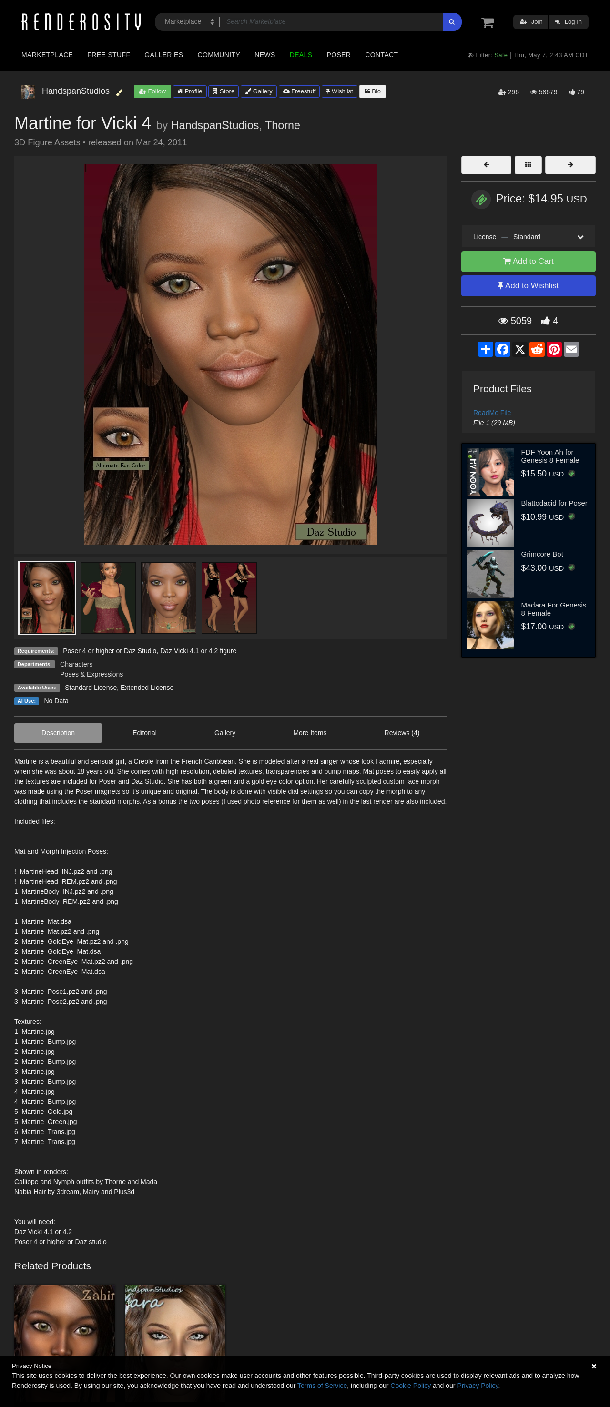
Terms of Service (322, 1385)
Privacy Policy (477, 1385)
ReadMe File (492, 412)
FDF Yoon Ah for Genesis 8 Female (550, 456)
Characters (76, 664)
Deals (301, 55)
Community (219, 55)
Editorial (144, 733)
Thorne (282, 125)
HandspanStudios (215, 125)
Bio (373, 91)
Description (58, 733)
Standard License (91, 687)
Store (223, 91)
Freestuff (299, 91)
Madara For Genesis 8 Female (554, 609)
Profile (189, 91)
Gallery (259, 91)
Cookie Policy (410, 1385)
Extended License (147, 687)
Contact (381, 55)
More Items (309, 733)
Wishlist (339, 91)
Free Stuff (108, 55)
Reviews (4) (402, 733)
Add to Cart (528, 261)
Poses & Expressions (91, 674)
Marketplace (47, 55)
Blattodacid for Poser (554, 503)
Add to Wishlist (528, 285)
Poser (338, 55)
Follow (152, 91)
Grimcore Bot (542, 554)
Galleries (163, 55)
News (264, 55)
